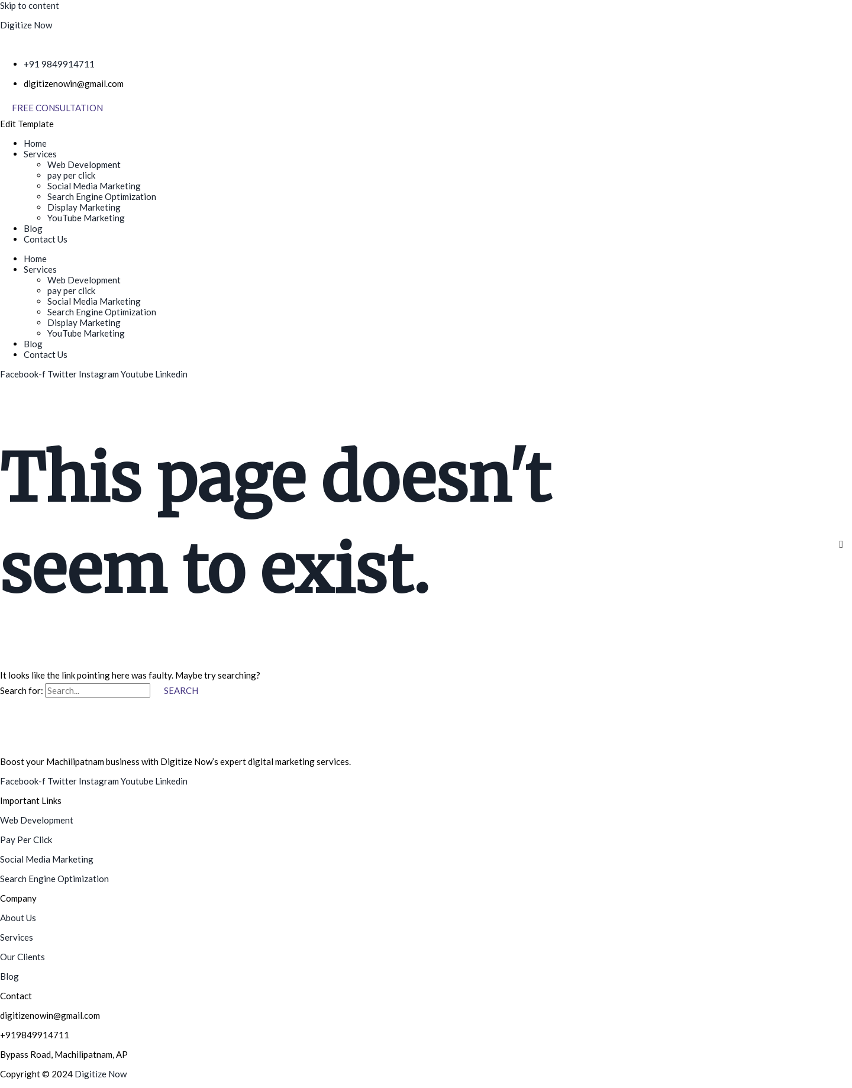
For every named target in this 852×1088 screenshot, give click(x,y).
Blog (33, 228)
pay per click (71, 175)
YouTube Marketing (86, 217)
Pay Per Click (26, 839)
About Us (18, 917)
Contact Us (45, 239)
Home (35, 143)
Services (40, 153)
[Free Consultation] (57, 108)
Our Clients (22, 956)
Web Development (84, 164)
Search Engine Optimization (101, 196)
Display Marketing (84, 207)
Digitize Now (26, 25)
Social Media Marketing (94, 185)
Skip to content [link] (29, 5)
